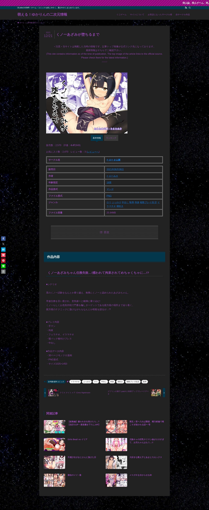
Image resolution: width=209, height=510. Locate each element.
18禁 (109, 182)
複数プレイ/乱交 (148, 202)
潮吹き (119, 206)
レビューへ (93, 152)
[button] (3, 238)
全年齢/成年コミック (56, 382)
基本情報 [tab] (97, 138)
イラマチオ (75, 382)
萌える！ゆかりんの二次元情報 (42, 14)
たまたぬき (112, 176)
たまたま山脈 (113, 160)
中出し (125, 202)
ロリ (109, 202)
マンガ (110, 189)
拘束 (137, 202)
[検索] (190, 7)
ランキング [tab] (111, 138)
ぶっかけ (116, 202)
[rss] (186, 7)
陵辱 (131, 202)
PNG (109, 196)
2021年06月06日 (115, 169)
